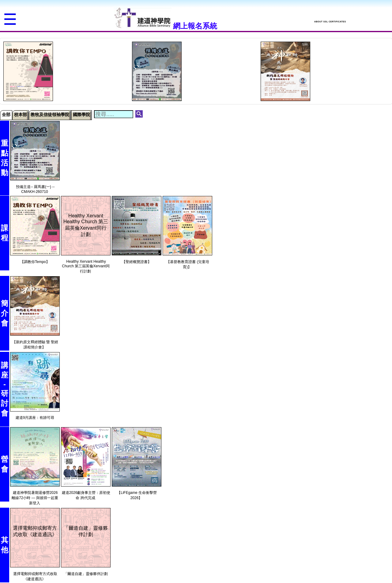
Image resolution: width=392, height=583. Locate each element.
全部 (6, 114)
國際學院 (81, 114)
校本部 (20, 114)
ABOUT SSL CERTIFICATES (330, 22)
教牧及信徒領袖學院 (50, 114)
